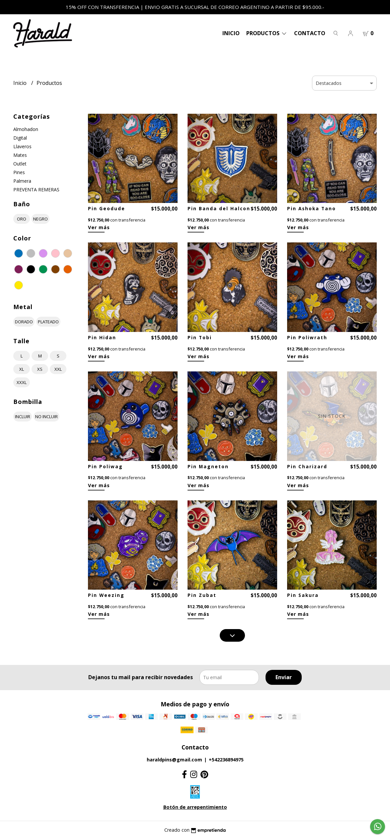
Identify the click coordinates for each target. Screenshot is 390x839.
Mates (20, 155)
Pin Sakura (303, 595)
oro (21, 219)
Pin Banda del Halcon (219, 208)
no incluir (46, 416)
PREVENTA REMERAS (36, 189)
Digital (20, 138)
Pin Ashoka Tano (311, 208)
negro (40, 219)
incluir (22, 416)
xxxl (22, 382)
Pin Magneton (208, 466)
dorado (24, 322)
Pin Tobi (200, 337)
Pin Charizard (307, 466)
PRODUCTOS (266, 33)
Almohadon (25, 129)
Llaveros (22, 146)
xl (21, 369)
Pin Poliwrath (307, 337)
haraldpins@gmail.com (174, 759)
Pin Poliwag (105, 466)
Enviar (283, 677)
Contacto (309, 33)
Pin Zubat (202, 595)
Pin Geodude (106, 208)
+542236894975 (226, 759)
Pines (19, 172)
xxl (58, 369)
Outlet (20, 164)
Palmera (22, 181)
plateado (48, 322)
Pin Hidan (102, 337)
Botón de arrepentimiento (195, 807)
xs (39, 369)
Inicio (231, 33)
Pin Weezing (106, 595)
